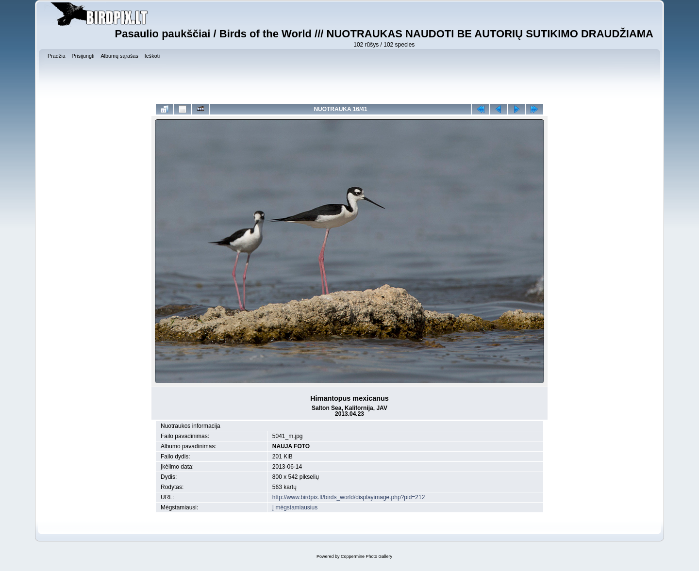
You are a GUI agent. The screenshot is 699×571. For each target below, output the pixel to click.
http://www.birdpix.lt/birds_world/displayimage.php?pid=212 (348, 497)
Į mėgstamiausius (294, 507)
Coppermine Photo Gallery (366, 556)
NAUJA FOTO (291, 446)
